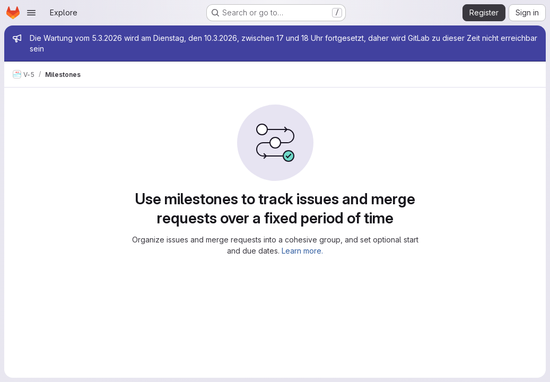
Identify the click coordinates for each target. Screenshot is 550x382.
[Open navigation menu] (31, 12)
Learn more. (302, 250)
